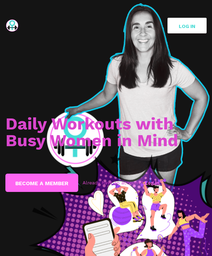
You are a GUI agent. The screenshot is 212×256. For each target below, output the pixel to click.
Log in (187, 26)
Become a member (41, 183)
